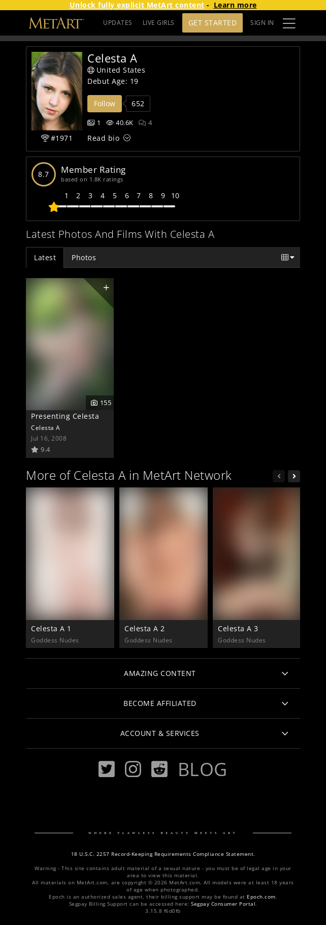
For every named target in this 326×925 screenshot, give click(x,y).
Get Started (212, 22)
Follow (104, 103)
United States (116, 70)
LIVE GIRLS (159, 22)
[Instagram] (133, 769)
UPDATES (118, 22)
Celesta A (45, 427)
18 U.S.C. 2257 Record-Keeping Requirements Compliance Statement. (163, 854)
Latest (45, 257)
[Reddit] (159, 769)
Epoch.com (261, 896)
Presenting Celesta (65, 416)
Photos (84, 257)
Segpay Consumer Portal (223, 904)
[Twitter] (107, 769)
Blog (202, 769)
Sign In (262, 22)
